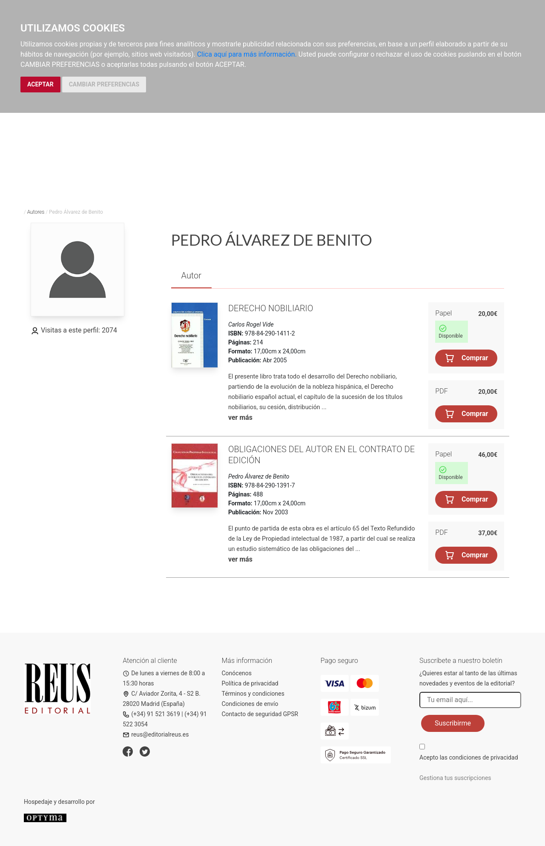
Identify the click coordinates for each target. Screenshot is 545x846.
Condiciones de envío (250, 703)
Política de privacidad (250, 683)
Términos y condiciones (253, 693)
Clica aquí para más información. (247, 54)
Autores (36, 212)
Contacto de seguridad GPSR (260, 714)
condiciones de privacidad (483, 757)
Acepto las (468, 757)
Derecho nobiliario (270, 308)
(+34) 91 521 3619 (151, 714)
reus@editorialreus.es (156, 734)
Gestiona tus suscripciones (455, 777)
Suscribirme (453, 723)
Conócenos (237, 673)
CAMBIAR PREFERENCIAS (104, 84)
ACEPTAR (40, 84)
